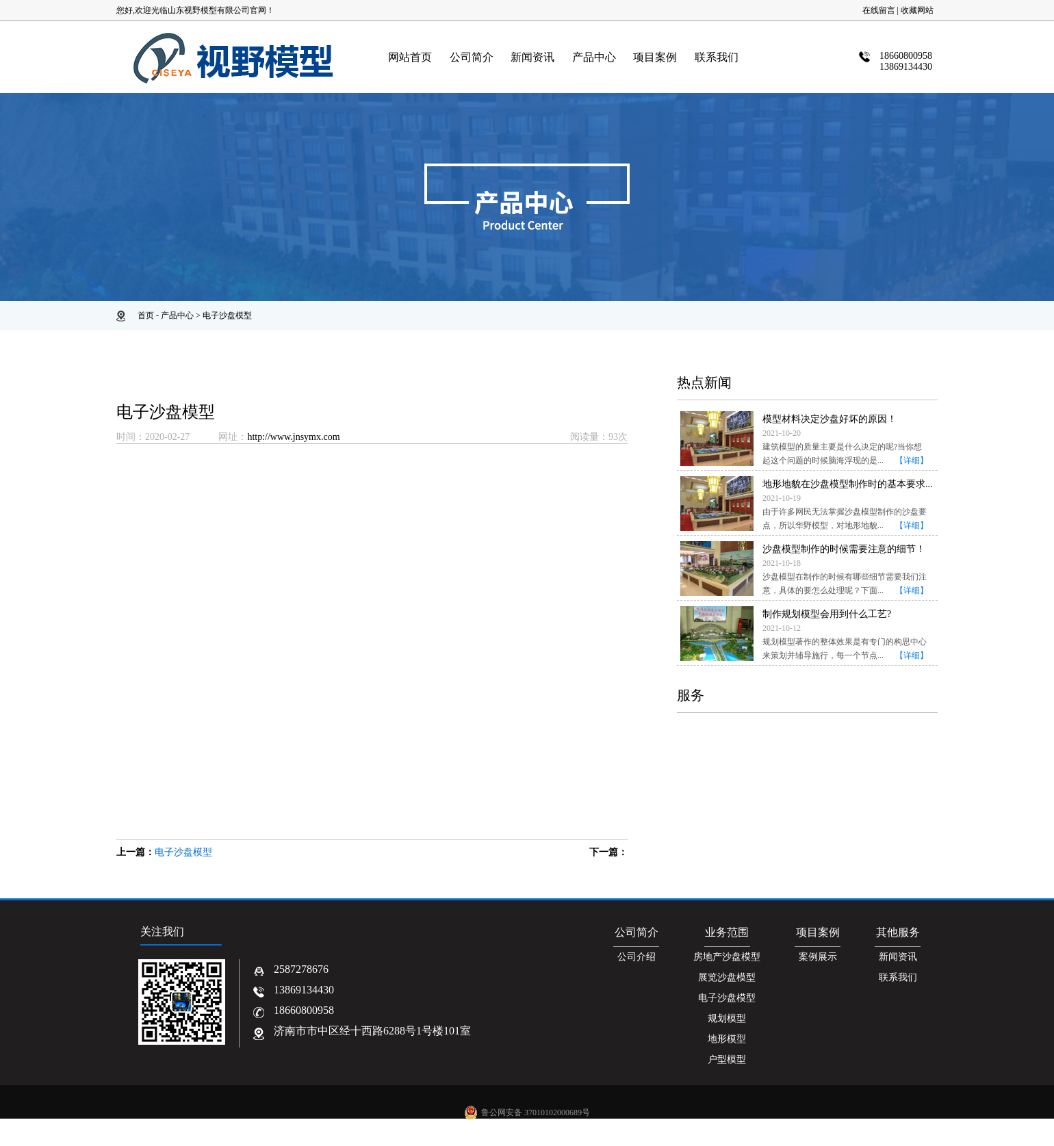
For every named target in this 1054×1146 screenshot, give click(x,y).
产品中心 (177, 315)
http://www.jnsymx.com (293, 437)
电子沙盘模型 (227, 315)
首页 (146, 315)
